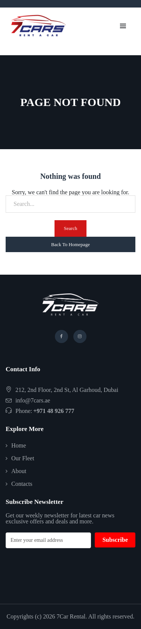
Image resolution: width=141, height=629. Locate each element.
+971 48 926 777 (53, 411)
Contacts (21, 484)
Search (70, 228)
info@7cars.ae (32, 400)
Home (18, 445)
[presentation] (63, 570)
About (18, 471)
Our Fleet (22, 458)
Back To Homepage (70, 244)
